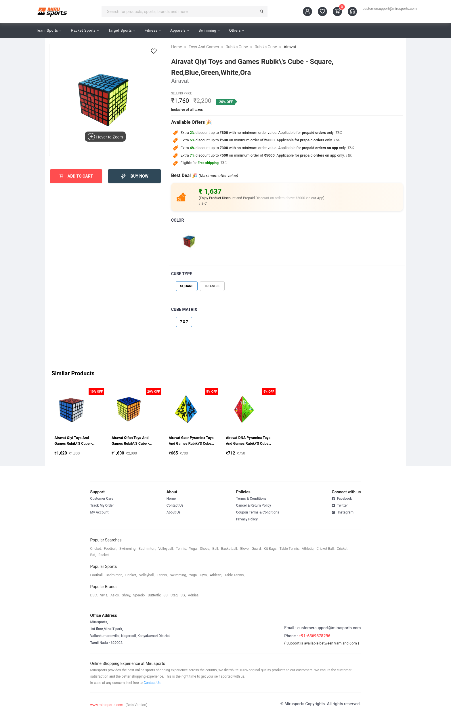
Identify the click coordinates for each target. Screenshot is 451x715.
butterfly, (154, 595)
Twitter (340, 505)
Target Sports (121, 30)
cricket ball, (325, 549)
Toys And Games (204, 47)
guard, (256, 549)
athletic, (308, 549)
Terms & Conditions (251, 499)
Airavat (290, 47)
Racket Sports (85, 30)
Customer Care (101, 499)
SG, (183, 595)
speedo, (139, 595)
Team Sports (49, 30)
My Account (99, 512)
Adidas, (193, 595)
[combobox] (181, 11)
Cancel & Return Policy (253, 505)
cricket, (96, 549)
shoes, (205, 549)
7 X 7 (184, 322)
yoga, (193, 549)
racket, (104, 555)
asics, (115, 595)
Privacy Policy (247, 519)
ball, (215, 549)
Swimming (209, 30)
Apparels (179, 30)
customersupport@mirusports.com (390, 8)
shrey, (126, 595)
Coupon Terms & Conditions (257, 512)
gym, (204, 575)
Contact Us (175, 505)
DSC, (94, 595)
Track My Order (102, 505)
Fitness (153, 30)
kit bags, (270, 549)
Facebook (342, 499)
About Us (174, 512)
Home (176, 47)
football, (110, 549)
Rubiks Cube (237, 47)
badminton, (147, 549)
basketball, (229, 549)
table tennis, (289, 549)
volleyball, (166, 549)
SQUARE (186, 286)
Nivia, (104, 595)
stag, (174, 595)
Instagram (342, 512)
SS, (165, 595)
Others (236, 30)
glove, (244, 549)
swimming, (127, 549)
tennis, (181, 549)
